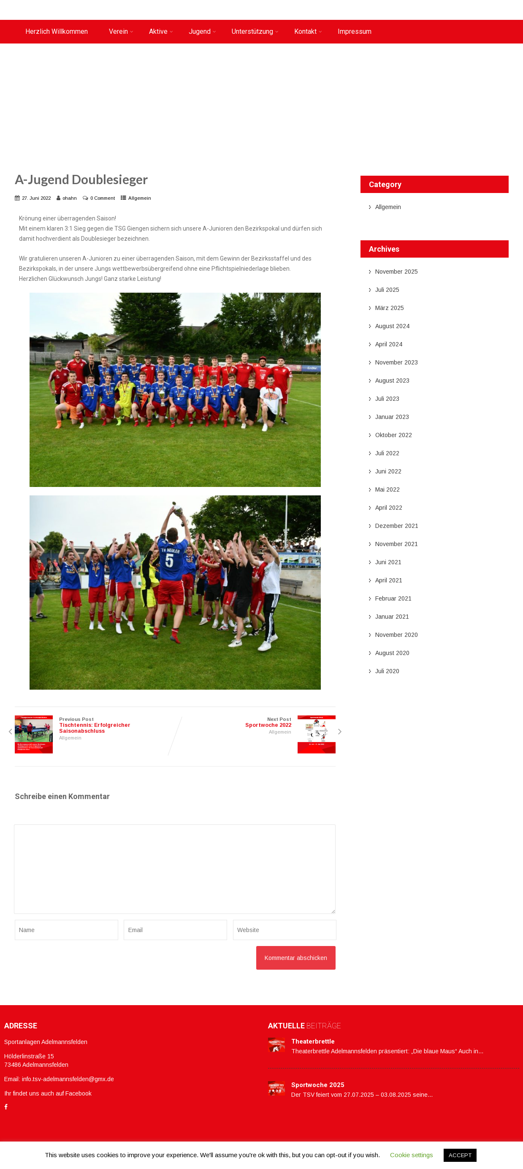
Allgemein (139, 198)
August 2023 (392, 380)
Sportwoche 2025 (317, 1085)
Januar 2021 (392, 616)
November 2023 (396, 362)
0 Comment (102, 198)
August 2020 (392, 653)
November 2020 (396, 634)
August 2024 (392, 326)
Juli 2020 (387, 671)
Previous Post (95, 725)
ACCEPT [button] (460, 1155)
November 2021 (396, 544)
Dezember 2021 (396, 525)
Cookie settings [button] (411, 1154)
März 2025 (389, 307)
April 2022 (388, 507)
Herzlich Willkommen (56, 31)
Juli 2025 (387, 289)
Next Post (255, 722)
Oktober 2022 (393, 435)
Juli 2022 (387, 453)
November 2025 (396, 271)
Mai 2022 (387, 489)
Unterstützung (255, 31)
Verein (121, 31)
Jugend (202, 31)
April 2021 (388, 580)
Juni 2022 (388, 471)
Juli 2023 (387, 398)
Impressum (354, 31)
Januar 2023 (392, 416)
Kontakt (308, 31)
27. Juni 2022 (36, 198)
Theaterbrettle (313, 1041)
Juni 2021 (388, 562)
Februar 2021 (393, 598)
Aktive (161, 31)
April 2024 (388, 344)
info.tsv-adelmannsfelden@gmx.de (68, 1079)
